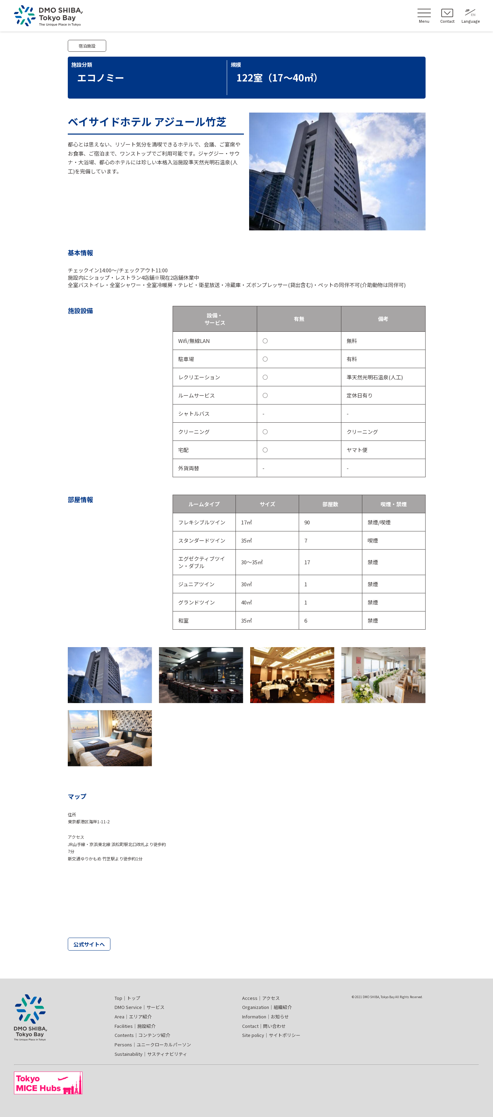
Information (265, 1016)
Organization (267, 1007)
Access (261, 998)
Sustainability (151, 1054)
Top (127, 998)
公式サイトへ (89, 944)
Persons (153, 1044)
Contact (264, 1026)
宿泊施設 (87, 46)
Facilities (135, 1026)
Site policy (271, 1035)
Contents (142, 1035)
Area (133, 1016)
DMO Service (140, 1007)
